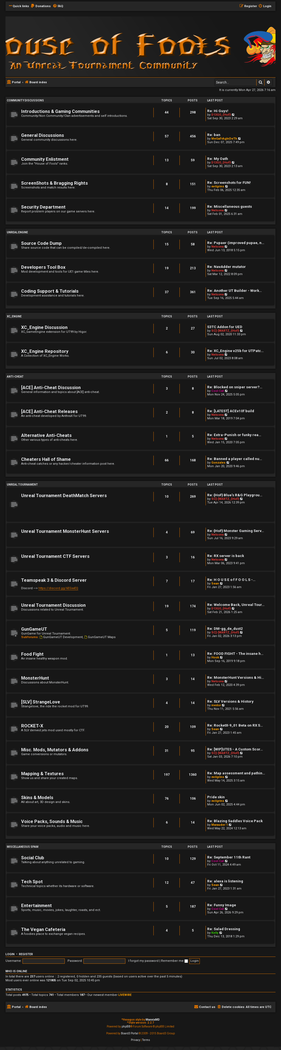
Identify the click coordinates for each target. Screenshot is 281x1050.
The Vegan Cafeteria (43, 929)
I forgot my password (143, 961)
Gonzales (218, 462)
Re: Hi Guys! (217, 111)
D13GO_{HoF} (221, 115)
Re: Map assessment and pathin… (236, 773)
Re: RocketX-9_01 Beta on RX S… (235, 725)
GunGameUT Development (61, 637)
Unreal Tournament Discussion (53, 605)
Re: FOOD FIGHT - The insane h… (235, 654)
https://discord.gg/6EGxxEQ (58, 588)
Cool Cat (217, 391)
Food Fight (32, 654)
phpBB (126, 1026)
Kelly (214, 933)
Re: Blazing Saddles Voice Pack (235, 821)
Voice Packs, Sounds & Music (52, 821)
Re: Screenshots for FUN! (229, 183)
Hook (215, 657)
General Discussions (42, 135)
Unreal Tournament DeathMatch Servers (64, 495)
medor (216, 705)
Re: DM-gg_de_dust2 (225, 629)
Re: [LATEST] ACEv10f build (230, 411)
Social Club (32, 857)
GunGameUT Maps (100, 637)
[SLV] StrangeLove (40, 702)
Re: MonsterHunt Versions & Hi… (235, 677)
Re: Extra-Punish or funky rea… (234, 435)
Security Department (43, 207)
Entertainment (36, 905)
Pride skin (216, 797)
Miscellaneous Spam (22, 846)
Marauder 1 (219, 825)
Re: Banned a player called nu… (234, 459)
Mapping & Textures (42, 773)
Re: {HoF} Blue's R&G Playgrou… (234, 495)
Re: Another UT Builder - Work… (234, 291)
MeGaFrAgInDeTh (224, 138)
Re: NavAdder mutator (226, 267)
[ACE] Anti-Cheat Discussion (51, 387)
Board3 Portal (129, 1033)
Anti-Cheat (15, 376)
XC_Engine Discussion (44, 327)
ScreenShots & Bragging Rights (54, 183)
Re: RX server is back (225, 556)
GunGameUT (34, 629)
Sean (215, 583)
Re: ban (213, 135)
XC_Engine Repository (44, 351)
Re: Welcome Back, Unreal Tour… (236, 605)
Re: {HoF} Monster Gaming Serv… (235, 531)
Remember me (174, 961)
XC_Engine (14, 316)
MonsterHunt (35, 678)
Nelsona (217, 210)
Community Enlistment (45, 159)
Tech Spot (32, 881)
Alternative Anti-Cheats (46, 435)
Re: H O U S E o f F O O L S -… (231, 580)
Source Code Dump (41, 243)
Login (10, 954)
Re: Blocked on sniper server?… (234, 387)
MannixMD (153, 1019)
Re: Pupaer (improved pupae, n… (235, 243)
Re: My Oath (217, 159)
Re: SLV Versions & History (230, 701)
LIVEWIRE (124, 995)
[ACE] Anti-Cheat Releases (49, 411)
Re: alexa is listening (225, 881)
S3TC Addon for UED (224, 327)
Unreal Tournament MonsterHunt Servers (65, 531)
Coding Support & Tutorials (49, 291)
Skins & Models (37, 797)
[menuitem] (40, 6)
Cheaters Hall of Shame (46, 459)
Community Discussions (25, 100)
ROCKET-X (32, 725)
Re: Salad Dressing (223, 929)
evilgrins (217, 186)
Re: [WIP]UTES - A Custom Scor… (235, 749)
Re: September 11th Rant (228, 857)
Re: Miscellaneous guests (229, 206)
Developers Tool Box (43, 267)
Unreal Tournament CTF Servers (55, 556)
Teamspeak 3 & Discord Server (54, 580)
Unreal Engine (17, 232)
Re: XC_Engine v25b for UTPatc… (235, 351)
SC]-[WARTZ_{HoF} (225, 331)
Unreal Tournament (22, 484)
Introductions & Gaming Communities (60, 111)
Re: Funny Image (221, 905)
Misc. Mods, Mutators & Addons (54, 749)
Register (26, 954)
